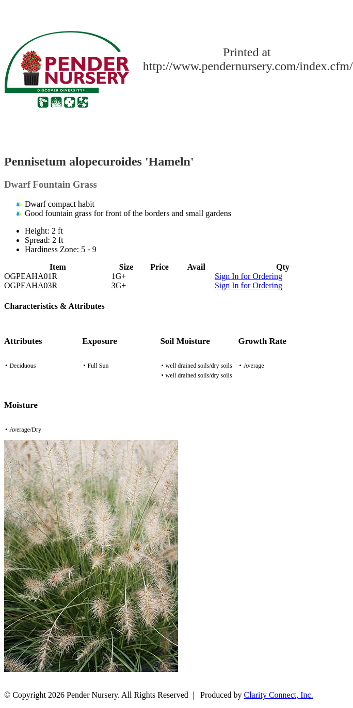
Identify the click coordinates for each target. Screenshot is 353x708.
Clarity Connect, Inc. (278, 694)
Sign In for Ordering (248, 276)
